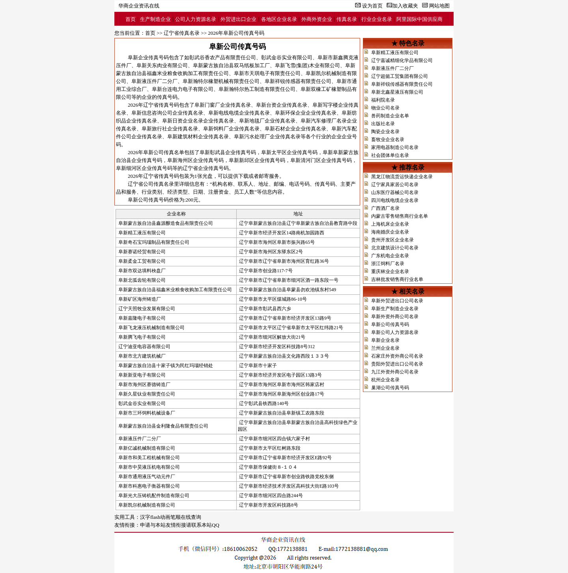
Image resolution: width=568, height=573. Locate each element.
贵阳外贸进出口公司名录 (397, 364)
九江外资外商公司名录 (395, 372)
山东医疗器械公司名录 (395, 192)
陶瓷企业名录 (385, 131)
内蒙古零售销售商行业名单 (399, 216)
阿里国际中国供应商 (419, 19)
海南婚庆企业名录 (390, 232)
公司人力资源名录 (195, 19)
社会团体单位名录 (390, 155)
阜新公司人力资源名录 (395, 332)
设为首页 (372, 6)
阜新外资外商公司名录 (395, 316)
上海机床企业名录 (390, 224)
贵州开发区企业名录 (392, 240)
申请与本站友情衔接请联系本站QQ (179, 525)
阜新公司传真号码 (390, 324)
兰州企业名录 (385, 348)
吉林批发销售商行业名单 (397, 279)
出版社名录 (383, 123)
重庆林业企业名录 (390, 271)
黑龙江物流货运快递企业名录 (402, 176)
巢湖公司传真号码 (390, 387)
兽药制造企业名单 (390, 116)
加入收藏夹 (405, 6)
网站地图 (439, 6)
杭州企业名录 (385, 380)
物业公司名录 (385, 108)
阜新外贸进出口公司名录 (397, 300)
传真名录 (346, 19)
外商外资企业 (316, 19)
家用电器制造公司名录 (395, 147)
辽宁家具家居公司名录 (395, 184)
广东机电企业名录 (390, 255)
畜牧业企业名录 (387, 139)
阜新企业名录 (385, 340)
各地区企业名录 (279, 19)
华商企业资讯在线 (138, 6)
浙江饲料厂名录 (387, 263)
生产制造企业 (155, 19)
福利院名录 (383, 100)
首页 (130, 19)
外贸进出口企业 (238, 19)
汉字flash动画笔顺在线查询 (170, 517)
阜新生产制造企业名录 (395, 308)
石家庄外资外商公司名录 (397, 356)
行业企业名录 (376, 19)
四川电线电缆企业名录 (395, 200)
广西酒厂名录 (385, 208)
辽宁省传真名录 (182, 33)
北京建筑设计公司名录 (395, 248)
